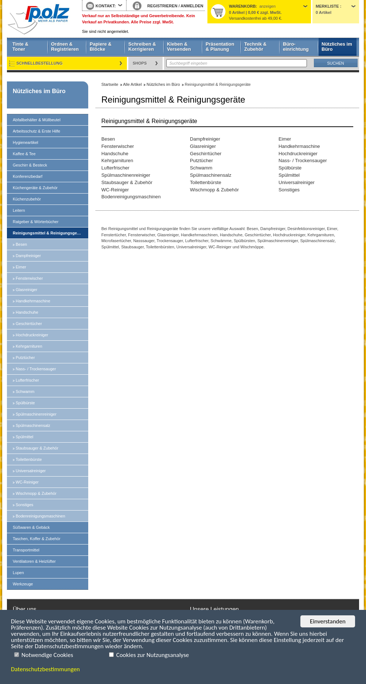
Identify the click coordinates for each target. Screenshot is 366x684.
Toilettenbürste (29, 459)
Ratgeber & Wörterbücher (35, 221)
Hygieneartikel (25, 142)
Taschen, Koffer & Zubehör (37, 538)
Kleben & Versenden (179, 46)
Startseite (39, 19)
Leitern (19, 210)
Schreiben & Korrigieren (142, 46)
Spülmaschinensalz (33, 425)
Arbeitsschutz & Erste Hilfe (36, 131)
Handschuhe (27, 312)
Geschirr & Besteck (30, 165)
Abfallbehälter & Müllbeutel (37, 120)
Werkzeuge (23, 584)
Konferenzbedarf (27, 176)
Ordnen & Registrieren (65, 46)
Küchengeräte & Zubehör (35, 188)
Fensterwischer (29, 278)
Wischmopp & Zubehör (36, 493)
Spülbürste (25, 403)
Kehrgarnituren (29, 346)
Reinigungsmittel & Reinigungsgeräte (48, 233)
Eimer (21, 267)
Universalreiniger (31, 471)
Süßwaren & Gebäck (31, 527)
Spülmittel (24, 437)
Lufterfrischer (27, 380)
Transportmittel (26, 550)
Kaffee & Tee (24, 154)
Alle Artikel (132, 84)
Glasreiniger (26, 289)
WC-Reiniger (27, 482)
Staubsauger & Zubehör (37, 448)
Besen (21, 244)
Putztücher (25, 357)
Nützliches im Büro (337, 46)
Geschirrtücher (29, 323)
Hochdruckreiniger (32, 335)
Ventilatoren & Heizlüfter (34, 561)
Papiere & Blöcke (101, 46)
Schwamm (25, 391)
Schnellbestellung (39, 63)
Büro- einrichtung (296, 46)
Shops (140, 63)
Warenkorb (242, 6)
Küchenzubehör (27, 199)
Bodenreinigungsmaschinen (40, 516)
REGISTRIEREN (162, 6)
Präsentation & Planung (220, 46)
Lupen (18, 572)
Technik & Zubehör (255, 46)
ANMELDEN (191, 6)
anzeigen (267, 6)
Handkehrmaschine (33, 301)
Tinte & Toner (20, 46)
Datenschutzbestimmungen (45, 669)
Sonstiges (24, 505)
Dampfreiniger (28, 255)
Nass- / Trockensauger (36, 369)
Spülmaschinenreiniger (36, 414)
